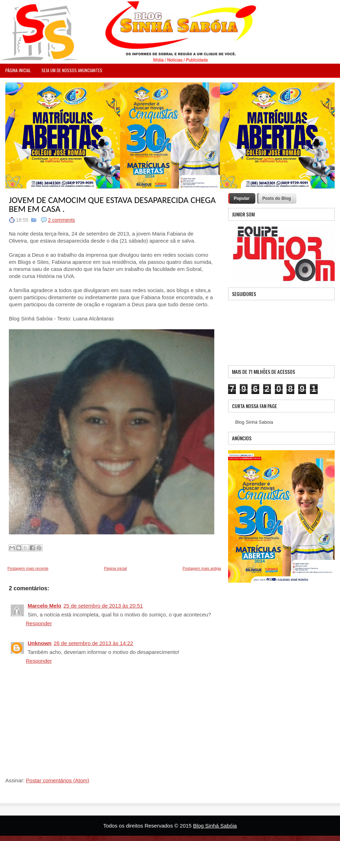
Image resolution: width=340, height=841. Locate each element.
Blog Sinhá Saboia (254, 422)
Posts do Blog (276, 198)
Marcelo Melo (44, 606)
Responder (39, 623)
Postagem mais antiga (201, 568)
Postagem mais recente (28, 568)
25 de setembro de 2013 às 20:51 (103, 606)
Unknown (40, 643)
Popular (242, 198)
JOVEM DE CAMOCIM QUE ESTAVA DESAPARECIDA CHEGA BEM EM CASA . (112, 204)
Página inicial (115, 568)
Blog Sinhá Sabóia (215, 826)
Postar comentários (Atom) (57, 780)
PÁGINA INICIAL (18, 70)
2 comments (61, 220)
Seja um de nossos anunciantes (71, 70)
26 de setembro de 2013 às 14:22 (93, 643)
